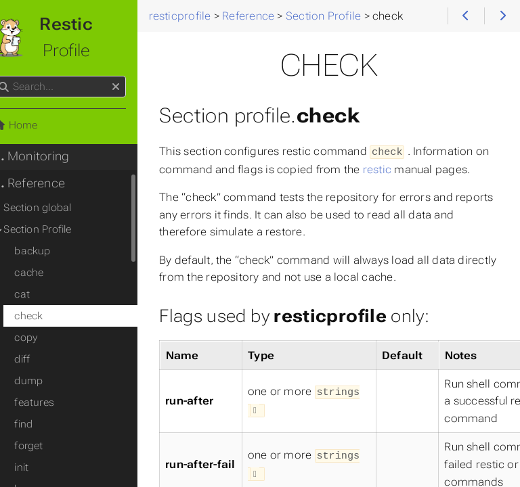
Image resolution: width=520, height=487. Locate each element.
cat (40, 294)
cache (47, 272)
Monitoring (49, 156)
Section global (55, 208)
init (39, 467)
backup (50, 251)
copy (44, 337)
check (46, 316)
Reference (47, 183)
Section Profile (55, 229)
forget (46, 446)
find (41, 424)
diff (40, 359)
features (52, 402)
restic (411, 168)
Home (33, 125)
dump (46, 381)
